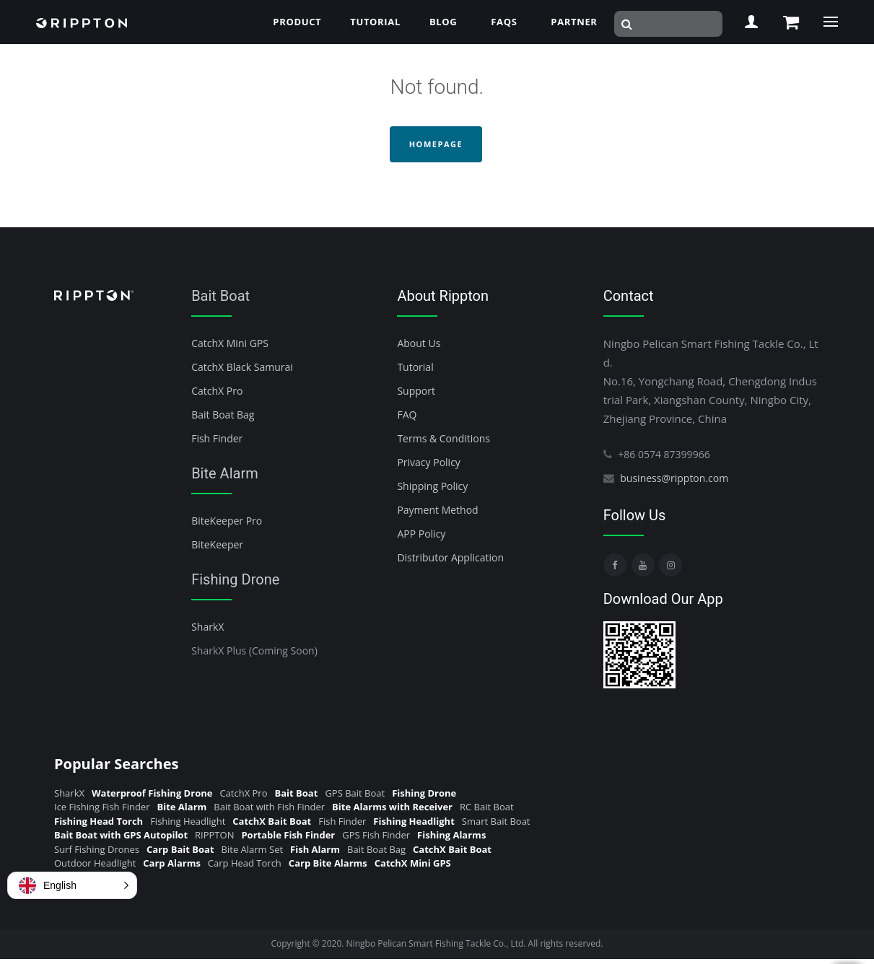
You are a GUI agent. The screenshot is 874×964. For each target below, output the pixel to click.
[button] (72, 885)
